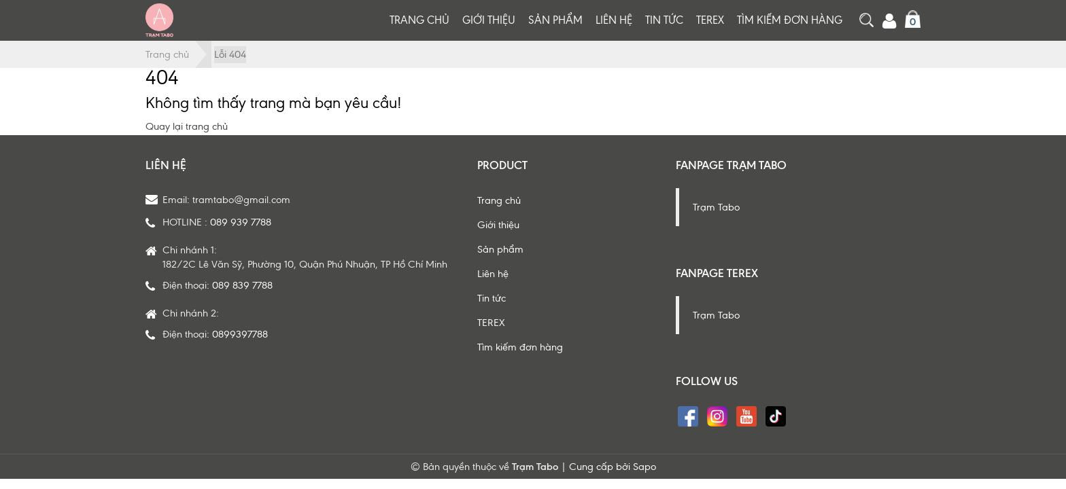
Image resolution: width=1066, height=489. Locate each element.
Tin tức (664, 20)
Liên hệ (614, 20)
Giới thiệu (488, 20)
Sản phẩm (555, 20)
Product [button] (502, 165)
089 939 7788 (240, 222)
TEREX (710, 20)
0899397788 (240, 334)
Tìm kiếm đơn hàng (789, 20)
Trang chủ (419, 20)
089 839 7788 (242, 285)
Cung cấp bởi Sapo (612, 466)
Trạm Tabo (716, 207)
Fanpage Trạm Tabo (731, 165)
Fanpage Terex (717, 273)
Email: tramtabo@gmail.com (226, 200)
